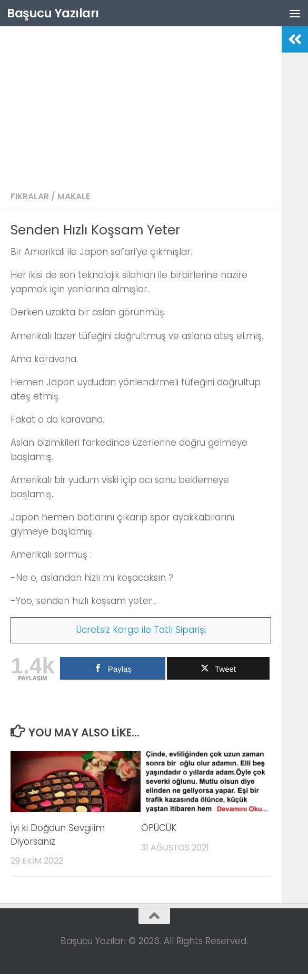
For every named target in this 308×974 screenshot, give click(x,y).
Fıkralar (30, 196)
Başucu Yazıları (55, 13)
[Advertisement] (141, 105)
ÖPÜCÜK (158, 828)
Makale (73, 196)
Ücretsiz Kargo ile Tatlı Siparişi (141, 629)
